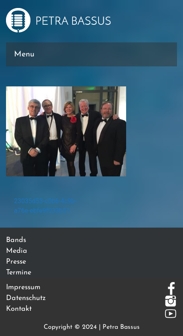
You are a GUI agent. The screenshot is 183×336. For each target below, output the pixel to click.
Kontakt (19, 309)
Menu (24, 54)
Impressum (23, 287)
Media (16, 251)
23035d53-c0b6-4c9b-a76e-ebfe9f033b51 (45, 205)
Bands (16, 240)
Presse (16, 262)
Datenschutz (26, 298)
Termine (18, 272)
